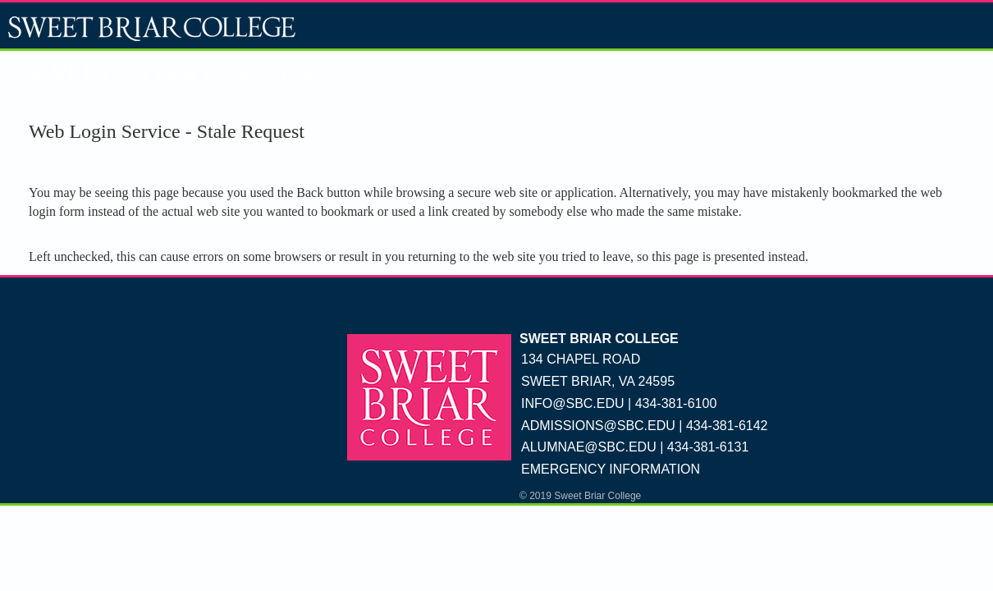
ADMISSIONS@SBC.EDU (598, 426)
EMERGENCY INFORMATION (610, 469)
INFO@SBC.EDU (573, 403)
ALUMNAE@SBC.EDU (589, 447)
